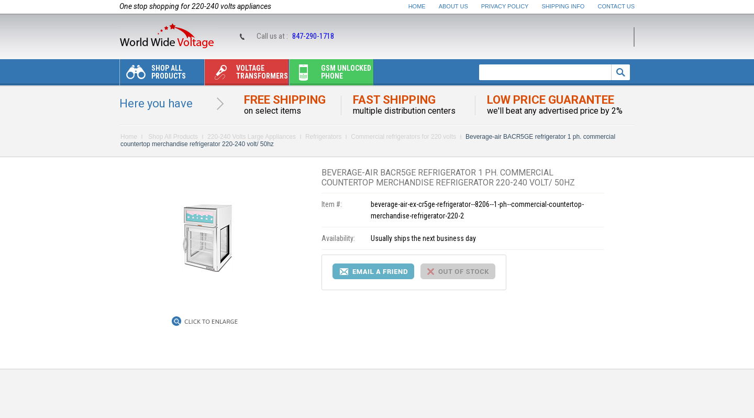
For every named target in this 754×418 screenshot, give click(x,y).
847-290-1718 (313, 36)
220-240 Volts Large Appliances (251, 136)
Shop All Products (153, 74)
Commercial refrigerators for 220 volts (403, 136)
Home (417, 6)
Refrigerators (323, 136)
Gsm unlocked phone (330, 74)
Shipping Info (563, 6)
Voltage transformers (246, 74)
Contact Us (616, 6)
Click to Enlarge (211, 321)
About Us (453, 6)
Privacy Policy (505, 6)
